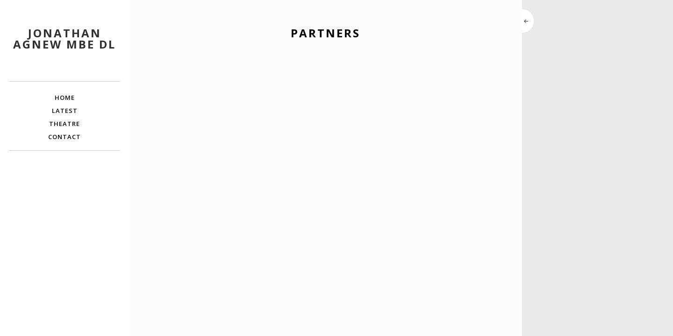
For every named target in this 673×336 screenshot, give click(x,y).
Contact (64, 137)
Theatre (64, 123)
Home (65, 97)
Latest (65, 110)
